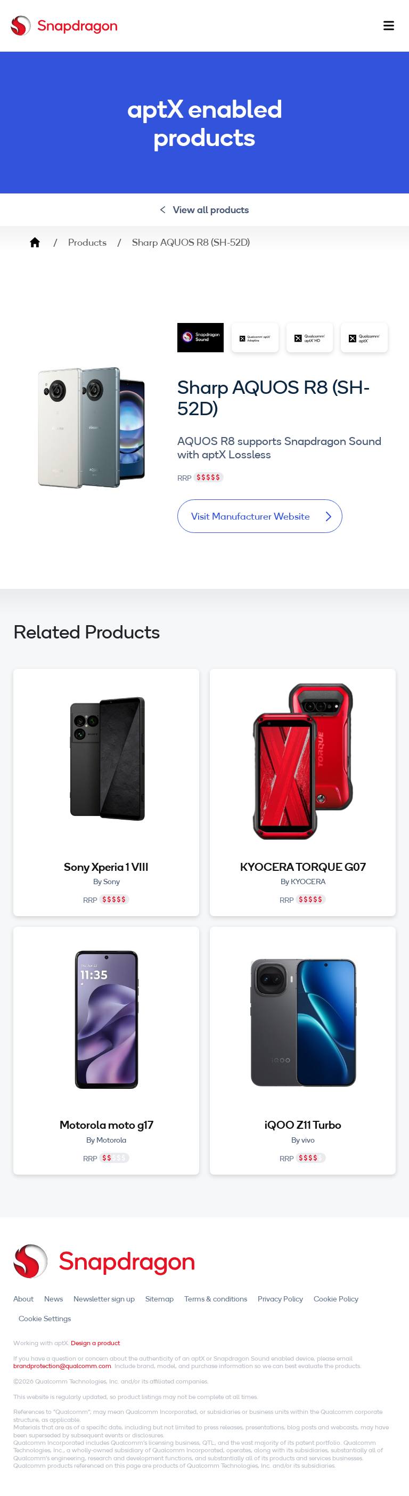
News (53, 1299)
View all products (204, 210)
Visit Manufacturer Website (261, 516)
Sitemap (159, 1299)
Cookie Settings (45, 1318)
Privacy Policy (280, 1299)
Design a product (95, 1343)
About (23, 1299)
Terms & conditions (215, 1299)
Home (35, 242)
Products (87, 242)
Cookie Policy (336, 1299)
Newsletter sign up (104, 1299)
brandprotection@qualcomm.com (62, 1366)
